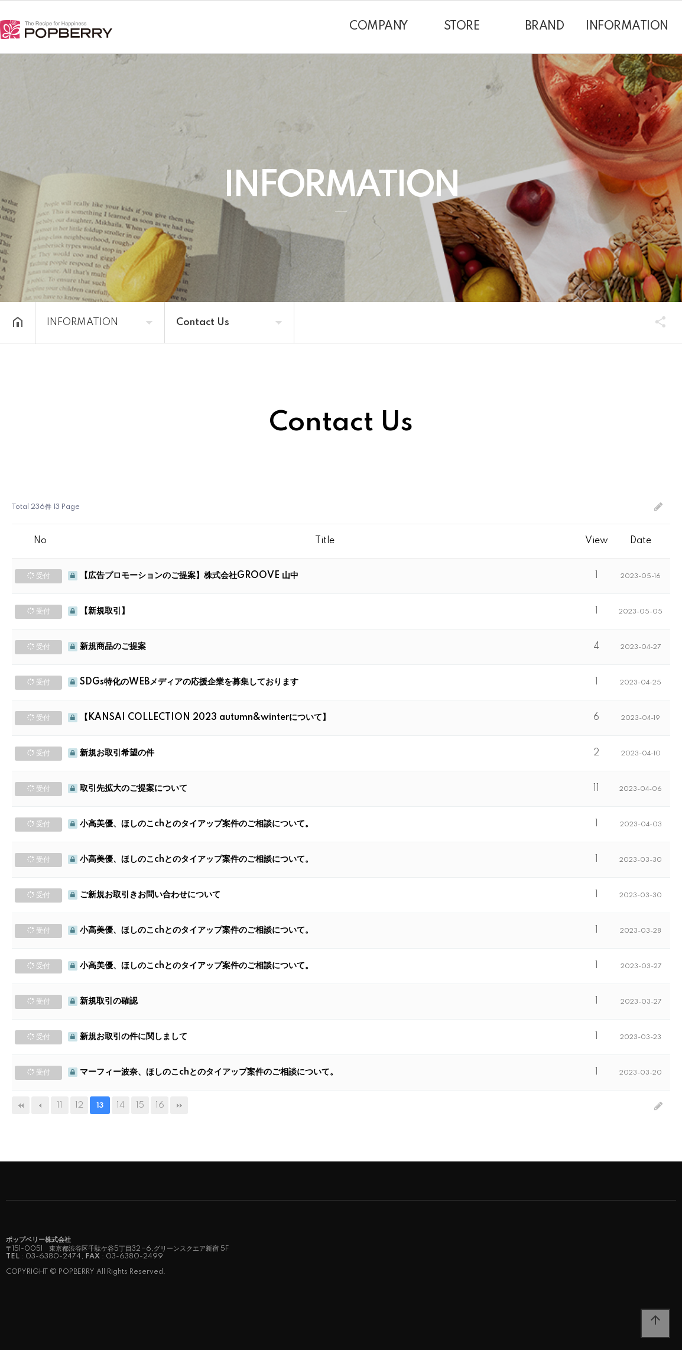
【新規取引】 (98, 611)
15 (140, 1105)
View (596, 541)
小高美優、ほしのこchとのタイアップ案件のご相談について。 (190, 824)
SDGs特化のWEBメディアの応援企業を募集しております (183, 682)
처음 (21, 1105)
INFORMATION (627, 27)
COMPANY (378, 27)
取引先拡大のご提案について (127, 788)
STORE (462, 27)
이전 (40, 1105)
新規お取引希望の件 (111, 753)
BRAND (544, 27)
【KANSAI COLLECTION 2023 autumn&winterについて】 (199, 717)
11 (60, 1105)
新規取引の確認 (103, 1001)
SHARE (654, 321)
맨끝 (179, 1105)
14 (120, 1105)
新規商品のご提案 (107, 646)
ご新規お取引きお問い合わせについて (144, 895)
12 (79, 1105)
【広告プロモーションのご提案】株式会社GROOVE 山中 (183, 575)
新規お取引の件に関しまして (127, 1036)
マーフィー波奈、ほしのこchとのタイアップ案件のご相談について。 (203, 1072)
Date (640, 541)
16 (159, 1105)
